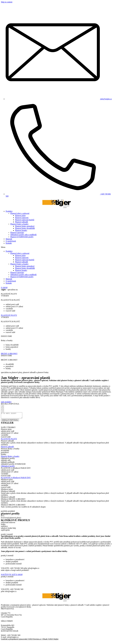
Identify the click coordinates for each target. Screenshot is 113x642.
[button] (56, 247)
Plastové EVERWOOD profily (21, 237)
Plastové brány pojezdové (24, 226)
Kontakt (9, 243)
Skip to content (6, 2)
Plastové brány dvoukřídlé (25, 228)
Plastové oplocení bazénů (24, 220)
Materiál (9, 239)
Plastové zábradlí (21, 222)
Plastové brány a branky (19, 224)
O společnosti (11, 241)
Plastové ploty (20, 215)
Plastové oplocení (21, 218)
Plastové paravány (17, 232)
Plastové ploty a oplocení (19, 213)
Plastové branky (21, 230)
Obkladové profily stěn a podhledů (23, 235)
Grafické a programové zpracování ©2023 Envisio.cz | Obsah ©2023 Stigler (30, 640)
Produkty (9, 211)
